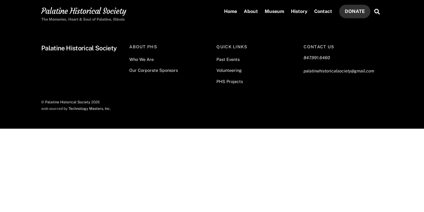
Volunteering (229, 70)
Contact (323, 11)
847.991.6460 (317, 57)
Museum (274, 11)
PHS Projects (229, 81)
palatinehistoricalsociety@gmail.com (339, 70)
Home (230, 11)
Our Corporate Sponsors (153, 70)
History (299, 11)
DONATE (355, 11)
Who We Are (141, 59)
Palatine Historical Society (67, 102)
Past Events (228, 59)
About (251, 11)
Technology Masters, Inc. (90, 108)
